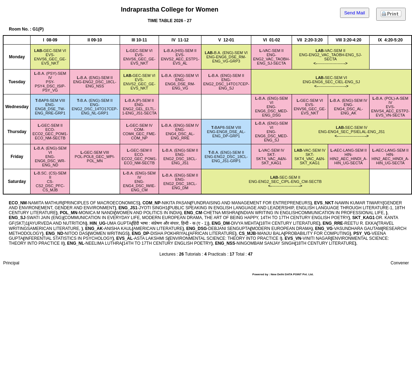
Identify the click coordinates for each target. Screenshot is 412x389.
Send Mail (354, 12)
